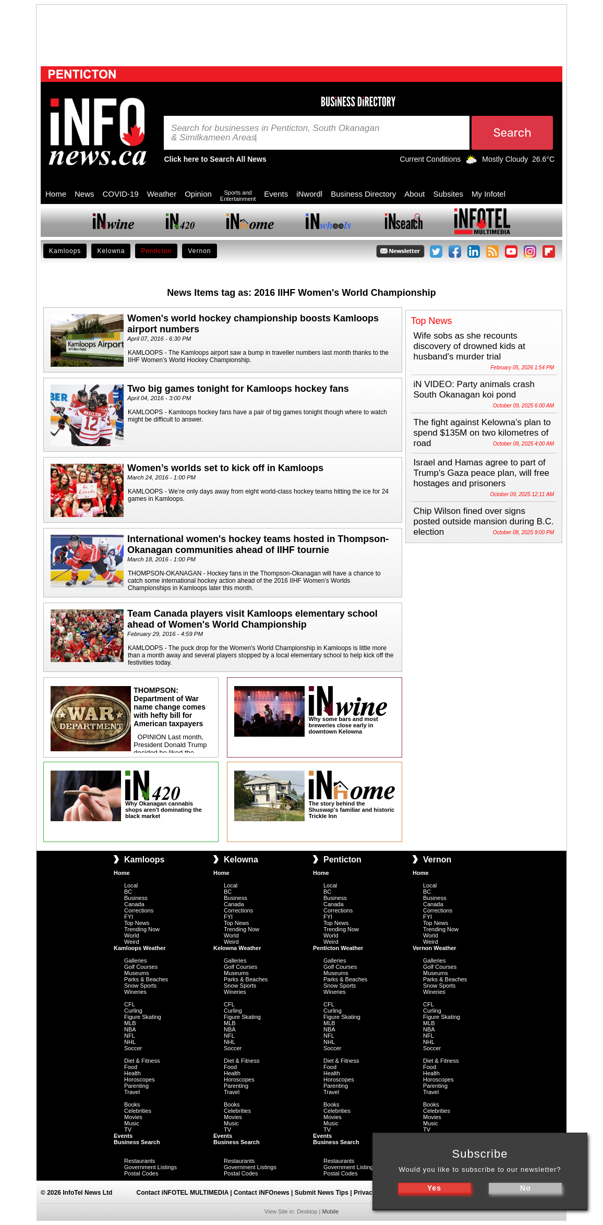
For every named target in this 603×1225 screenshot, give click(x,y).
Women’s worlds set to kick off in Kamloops (225, 468)
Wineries (135, 992)
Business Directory (363, 193)
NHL (130, 1042)
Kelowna (111, 251)
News (84, 193)
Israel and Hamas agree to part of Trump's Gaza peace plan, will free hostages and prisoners (482, 473)
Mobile (330, 1211)
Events (276, 193)
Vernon (199, 251)
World (131, 935)
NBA (130, 1029)
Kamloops (65, 251)
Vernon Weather (434, 948)
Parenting (136, 1086)
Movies (133, 1117)
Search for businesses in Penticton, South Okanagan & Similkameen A (275, 133)
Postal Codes (141, 1173)
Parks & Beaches (146, 979)
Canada (134, 904)
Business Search (137, 1142)
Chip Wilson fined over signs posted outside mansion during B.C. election (484, 521)
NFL (129, 1035)
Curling (133, 1010)
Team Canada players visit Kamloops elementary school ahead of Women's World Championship (252, 619)
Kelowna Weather (237, 948)
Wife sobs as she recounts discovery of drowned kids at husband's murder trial (470, 346)
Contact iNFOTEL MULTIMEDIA (182, 1192)
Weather (161, 193)
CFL (129, 1004)
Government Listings (150, 1167)
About (414, 193)
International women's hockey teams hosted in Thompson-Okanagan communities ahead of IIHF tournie (258, 544)
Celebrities (137, 1111)
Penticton (156, 251)
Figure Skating (142, 1017)
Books (132, 1104)
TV (127, 1129)
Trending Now (142, 929)
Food (130, 1067)
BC (128, 891)
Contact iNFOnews (262, 1192)
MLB (130, 1023)
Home (55, 193)
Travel (132, 1092)
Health (132, 1073)
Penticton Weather (338, 948)
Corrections (138, 910)
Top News (136, 923)
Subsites (448, 193)
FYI (128, 917)
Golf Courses (141, 967)
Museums (136, 973)
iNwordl (309, 193)
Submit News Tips (321, 1192)
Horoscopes (139, 1079)
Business (136, 898)
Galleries (135, 960)
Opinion (198, 193)
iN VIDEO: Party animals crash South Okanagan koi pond (474, 389)
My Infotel (488, 193)
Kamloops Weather (139, 948)
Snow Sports (140, 985)
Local (131, 885)
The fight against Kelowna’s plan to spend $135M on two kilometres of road (482, 432)
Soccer (133, 1048)
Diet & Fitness (142, 1061)
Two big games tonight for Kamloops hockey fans (238, 388)
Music (131, 1123)
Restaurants (139, 1161)
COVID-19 (121, 193)
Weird (131, 942)
